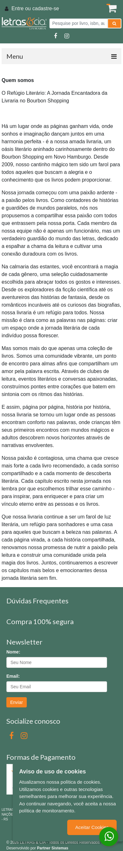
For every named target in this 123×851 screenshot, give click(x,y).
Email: (13, 676)
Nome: (13, 651)
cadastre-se (45, 8)
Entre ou (21, 8)
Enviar (16, 702)
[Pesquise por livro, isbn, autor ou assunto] (78, 23)
